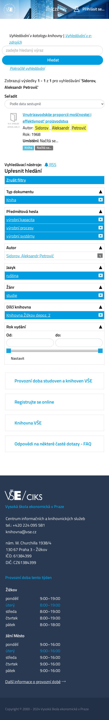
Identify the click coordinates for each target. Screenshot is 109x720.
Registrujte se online (34, 401)
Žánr (10, 287)
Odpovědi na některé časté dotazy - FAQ (53, 443)
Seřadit (11, 96)
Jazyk (10, 267)
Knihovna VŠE (28, 422)
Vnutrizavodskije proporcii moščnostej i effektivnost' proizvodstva (57, 117)
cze (56, 9)
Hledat (52, 60)
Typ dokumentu (20, 192)
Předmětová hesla (22, 211)
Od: (9, 335)
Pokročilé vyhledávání (27, 68)
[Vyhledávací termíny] (52, 50)
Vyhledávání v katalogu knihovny (35, 36)
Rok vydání (16, 327)
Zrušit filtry (16, 180)
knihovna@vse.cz (21, 532)
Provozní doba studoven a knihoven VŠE (53, 380)
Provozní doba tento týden (28, 577)
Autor (11, 248)
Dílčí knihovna (18, 307)
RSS (50, 165)
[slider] (8, 351)
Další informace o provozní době (33, 682)
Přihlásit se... (89, 9)
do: (58, 335)
